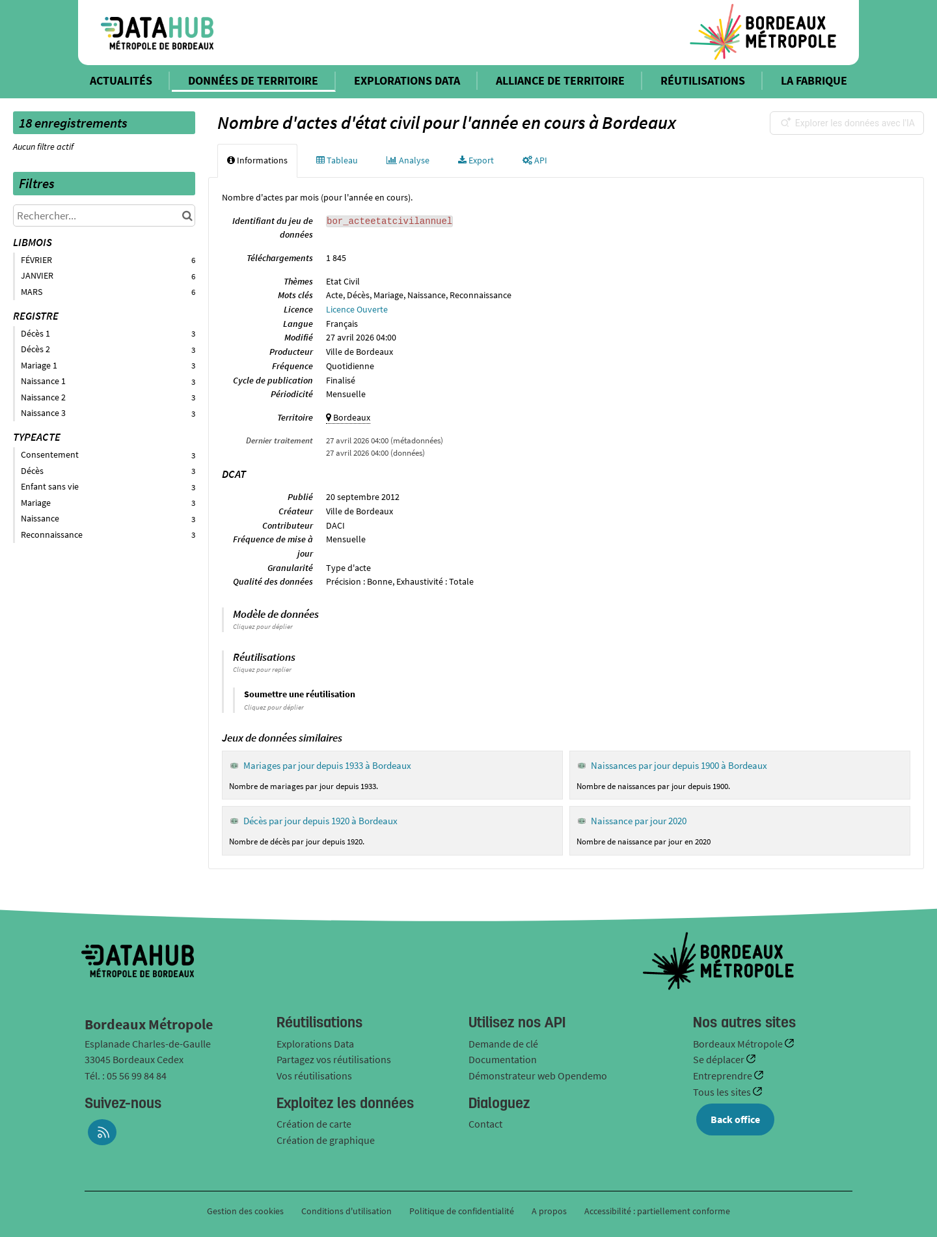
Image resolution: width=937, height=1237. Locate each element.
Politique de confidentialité (462, 1211)
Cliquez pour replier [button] (262, 669)
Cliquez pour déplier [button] (263, 626)
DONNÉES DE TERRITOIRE (253, 80)
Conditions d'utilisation (347, 1211)
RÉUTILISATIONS (702, 80)
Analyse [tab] (408, 160)
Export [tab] (476, 160)
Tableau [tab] (337, 160)
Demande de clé (503, 1043)
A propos (549, 1211)
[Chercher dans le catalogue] (187, 215)
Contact (485, 1123)
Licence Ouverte (357, 309)
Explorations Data (315, 1043)
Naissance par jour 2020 (638, 820)
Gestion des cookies (245, 1211)
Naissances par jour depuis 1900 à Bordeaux (679, 765)
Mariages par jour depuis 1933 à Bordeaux (327, 765)
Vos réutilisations (314, 1075)
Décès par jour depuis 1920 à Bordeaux (320, 820)
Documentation (502, 1059)
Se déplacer (719, 1059)
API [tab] (535, 160)
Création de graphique (326, 1140)
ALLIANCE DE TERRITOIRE (560, 80)
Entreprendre (723, 1075)
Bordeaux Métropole (739, 1043)
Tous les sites (723, 1091)
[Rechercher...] (104, 215)
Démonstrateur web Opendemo (537, 1075)
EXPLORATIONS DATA (407, 80)
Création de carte (314, 1123)
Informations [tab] (257, 160)
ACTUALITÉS (121, 80)
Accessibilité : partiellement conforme (657, 1211)
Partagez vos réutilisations (334, 1059)
